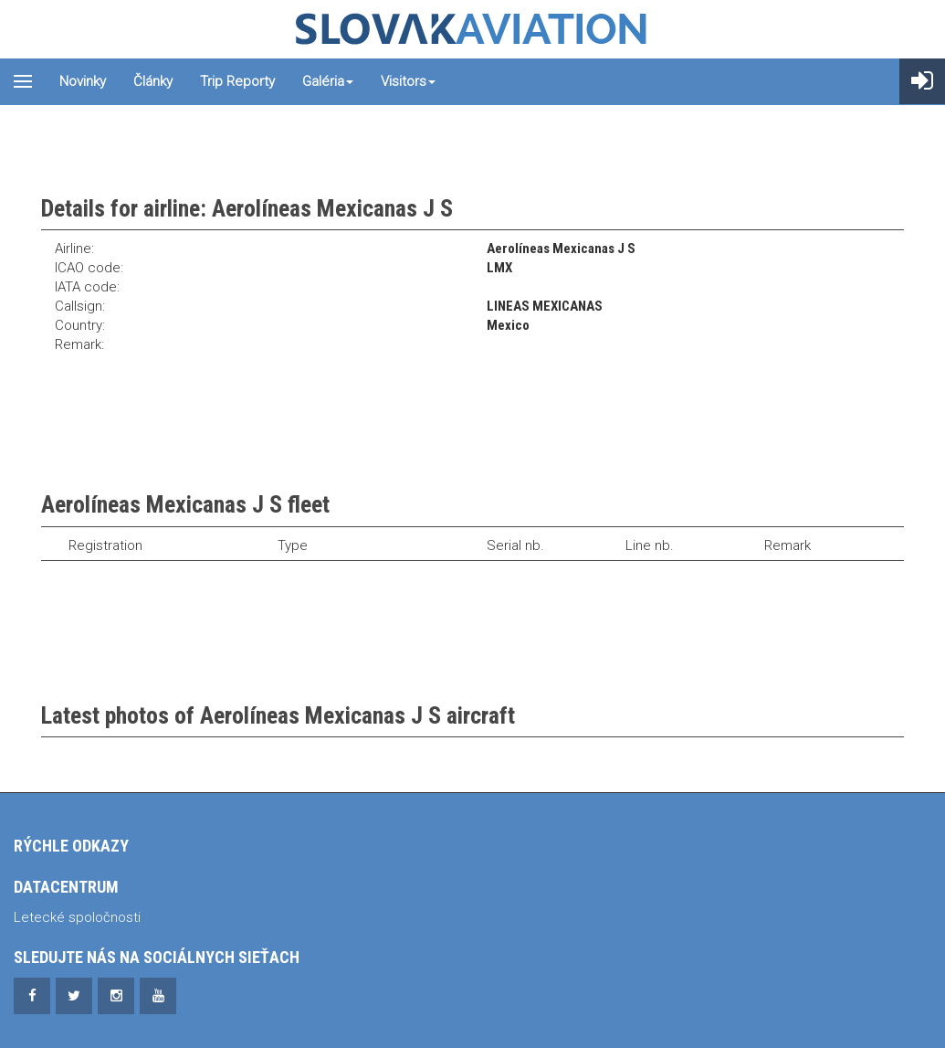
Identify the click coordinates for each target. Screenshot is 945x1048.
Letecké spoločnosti (77, 917)
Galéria (327, 81)
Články (153, 81)
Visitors (408, 81)
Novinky (82, 81)
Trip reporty (237, 81)
